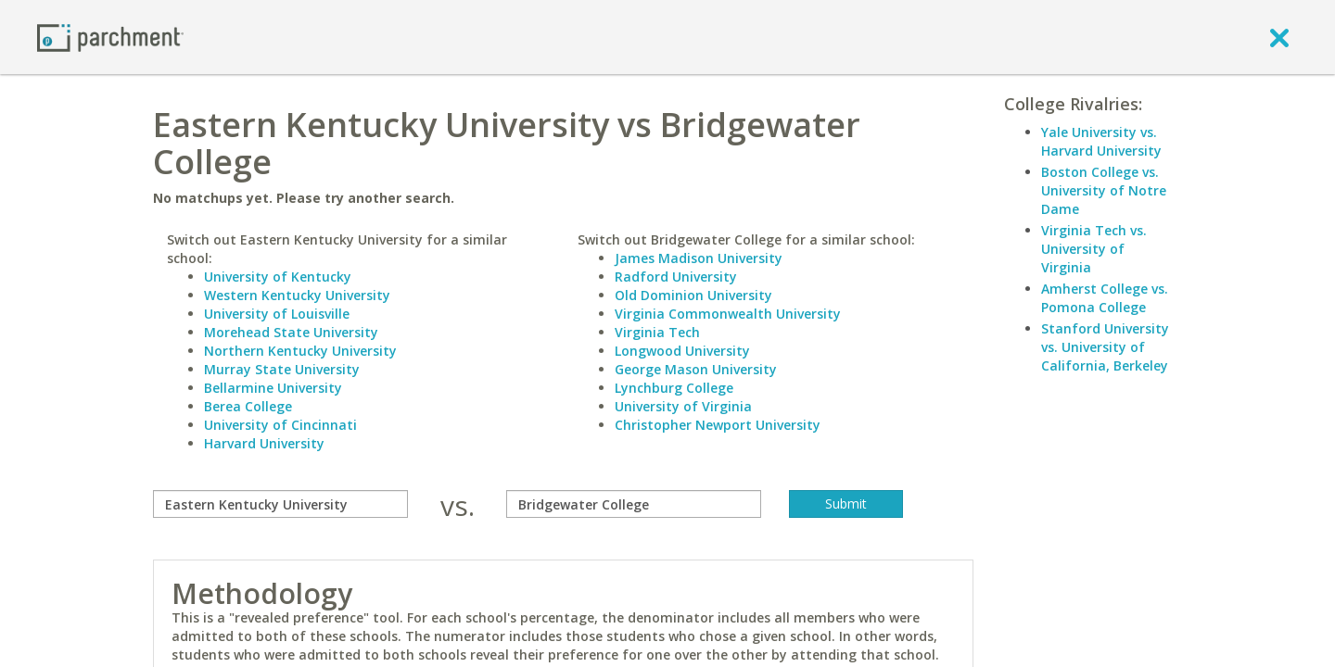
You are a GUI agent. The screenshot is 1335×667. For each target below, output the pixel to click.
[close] (1279, 37)
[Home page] (110, 36)
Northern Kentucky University (300, 350)
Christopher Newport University (717, 425)
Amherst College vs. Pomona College (1104, 298)
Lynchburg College (674, 387)
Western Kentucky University (297, 295)
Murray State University (282, 369)
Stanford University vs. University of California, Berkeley (1105, 347)
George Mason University (696, 369)
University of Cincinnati (280, 425)
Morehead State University (291, 332)
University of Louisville (277, 313)
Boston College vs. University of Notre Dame (1103, 190)
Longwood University (682, 350)
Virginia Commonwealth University (728, 313)
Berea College (248, 406)
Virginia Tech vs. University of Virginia (1094, 248)
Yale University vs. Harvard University (1101, 141)
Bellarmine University (273, 387)
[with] (633, 504)
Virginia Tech (657, 332)
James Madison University (698, 258)
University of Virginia (683, 406)
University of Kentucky (277, 276)
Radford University (676, 276)
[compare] (280, 504)
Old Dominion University (693, 295)
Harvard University (264, 443)
